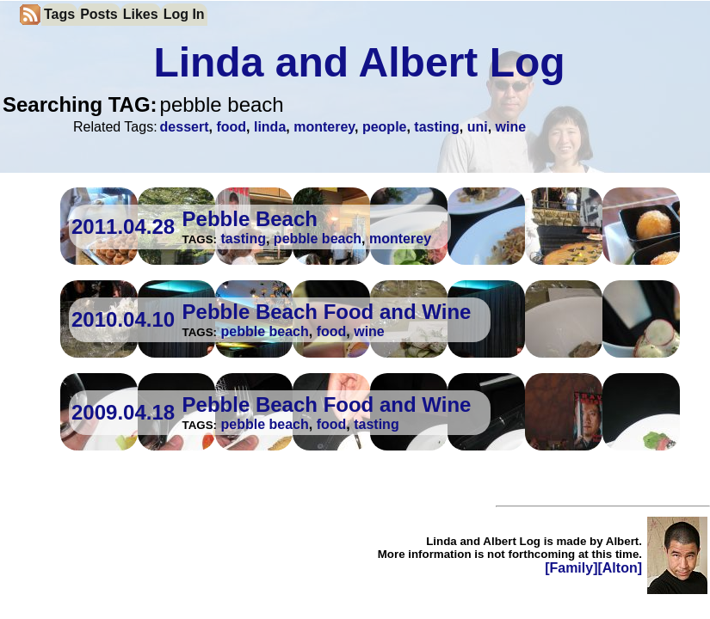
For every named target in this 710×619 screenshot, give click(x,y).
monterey (324, 127)
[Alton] (619, 568)
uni (477, 127)
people (384, 127)
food (231, 127)
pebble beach (317, 238)
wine (511, 127)
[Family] (571, 568)
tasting (436, 127)
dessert (184, 127)
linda (270, 127)
